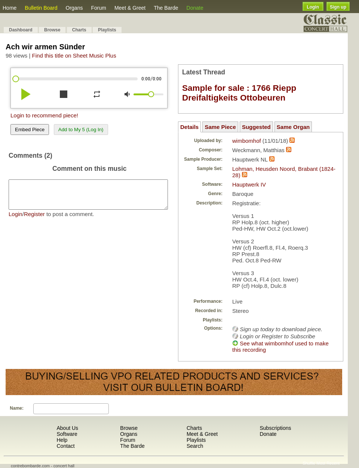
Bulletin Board (41, 8)
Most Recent (328, 463)
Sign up (338, 7)
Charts (79, 30)
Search (195, 446)
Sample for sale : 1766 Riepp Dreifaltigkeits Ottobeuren (239, 92)
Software (66, 434)
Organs (74, 8)
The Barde (166, 8)
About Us (67, 428)
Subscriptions (275, 428)
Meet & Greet (129, 8)
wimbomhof (246, 141)
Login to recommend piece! (44, 115)
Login (313, 7)
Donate (195, 8)
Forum (98, 8)
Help (61, 440)
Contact (65, 446)
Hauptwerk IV (249, 184)
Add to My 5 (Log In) (81, 129)
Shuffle (309, 463)
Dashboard (21, 30)
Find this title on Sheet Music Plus (74, 55)
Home (9, 8)
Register (34, 219)
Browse (52, 30)
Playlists (107, 30)
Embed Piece (30, 129)
